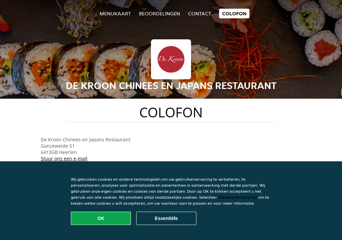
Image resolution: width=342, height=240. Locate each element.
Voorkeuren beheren (237, 197)
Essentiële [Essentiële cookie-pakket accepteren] (166, 218)
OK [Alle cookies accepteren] (101, 218)
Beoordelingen (159, 13)
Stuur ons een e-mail (64, 158)
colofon (234, 13)
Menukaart (115, 13)
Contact (199, 13)
